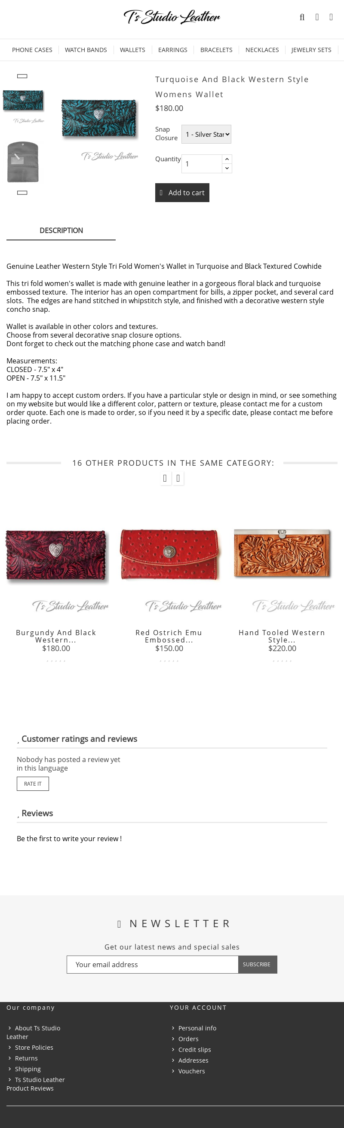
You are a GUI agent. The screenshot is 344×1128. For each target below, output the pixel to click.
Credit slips (194, 1049)
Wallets (132, 50)
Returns (26, 1058)
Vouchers (191, 1071)
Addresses (193, 1060)
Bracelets (216, 50)
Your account (198, 1007)
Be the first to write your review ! (69, 838)
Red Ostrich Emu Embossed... (169, 636)
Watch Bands (86, 50)
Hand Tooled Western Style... (282, 636)
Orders (188, 1039)
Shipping (28, 1069)
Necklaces (262, 50)
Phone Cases (32, 50)
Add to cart (186, 192)
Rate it (33, 783)
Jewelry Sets (312, 50)
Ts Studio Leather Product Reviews (35, 1084)
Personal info (197, 1028)
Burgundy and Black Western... (56, 636)
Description (61, 230)
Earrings (172, 50)
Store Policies (34, 1047)
